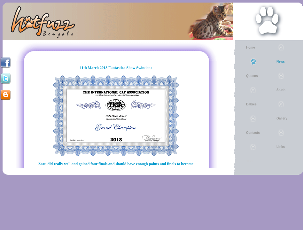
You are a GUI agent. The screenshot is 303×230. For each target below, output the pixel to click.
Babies (251, 104)
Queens (252, 76)
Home (250, 47)
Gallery (281, 118)
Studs (280, 90)
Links (280, 147)
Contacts (253, 132)
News (280, 61)
